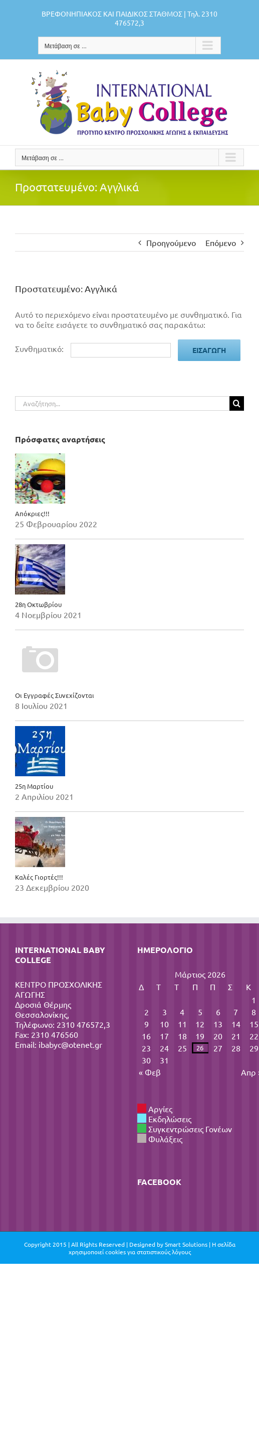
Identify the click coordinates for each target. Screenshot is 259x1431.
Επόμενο (220, 242)
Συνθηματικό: (93, 348)
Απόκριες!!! (32, 513)
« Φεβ (150, 1072)
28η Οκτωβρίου (38, 604)
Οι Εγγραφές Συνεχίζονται (54, 695)
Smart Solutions (186, 1244)
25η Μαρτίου (34, 786)
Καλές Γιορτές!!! (39, 877)
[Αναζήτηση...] (122, 403)
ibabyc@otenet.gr (70, 1044)
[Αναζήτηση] (236, 403)
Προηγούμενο (171, 242)
